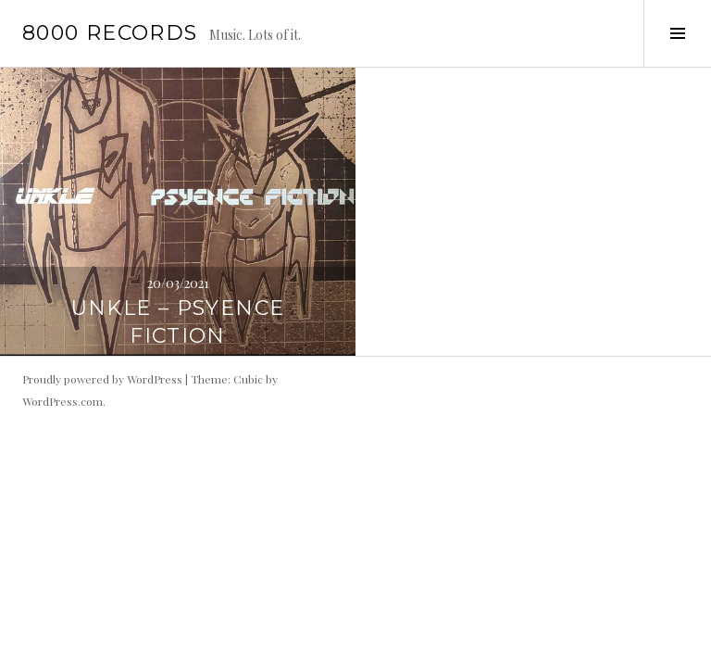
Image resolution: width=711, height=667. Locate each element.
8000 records (110, 32)
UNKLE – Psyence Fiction (178, 322)
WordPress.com (62, 401)
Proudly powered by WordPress (102, 378)
